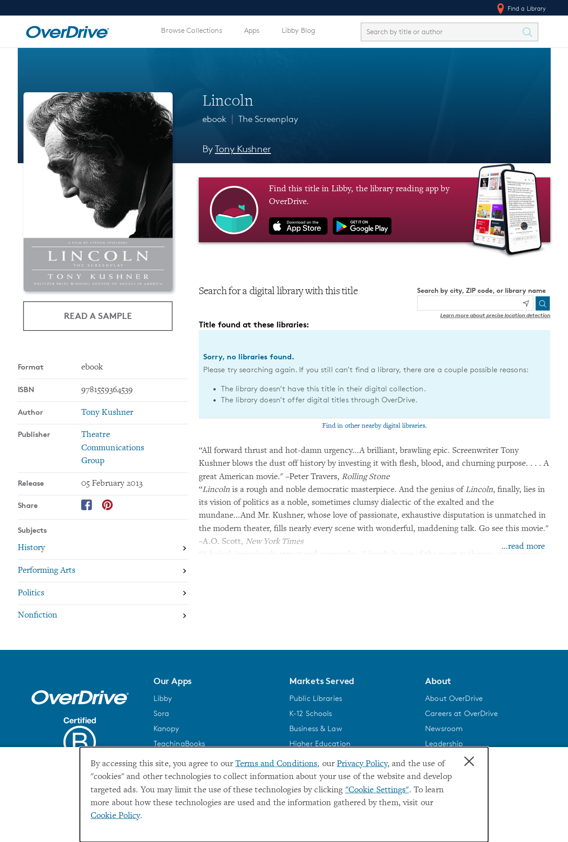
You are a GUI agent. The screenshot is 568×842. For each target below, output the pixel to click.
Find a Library (520, 8)
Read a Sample (98, 315)
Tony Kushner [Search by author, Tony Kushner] (243, 148)
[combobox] (441, 31)
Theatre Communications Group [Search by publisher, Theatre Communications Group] (113, 448)
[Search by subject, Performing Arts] (103, 571)
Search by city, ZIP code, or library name (481, 290)
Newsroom (444, 728)
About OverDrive (454, 698)
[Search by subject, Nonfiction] (103, 616)
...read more (523, 547)
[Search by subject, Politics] (103, 593)
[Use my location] (526, 303)
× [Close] (469, 762)
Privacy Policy (362, 764)
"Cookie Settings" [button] (377, 790)
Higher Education (320, 743)
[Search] (543, 303)
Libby (163, 698)
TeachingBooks (179, 743)
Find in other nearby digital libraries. (374, 425)
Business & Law (315, 728)
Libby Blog (298, 30)
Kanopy (166, 728)
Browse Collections (191, 30)
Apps (252, 30)
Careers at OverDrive (461, 713)
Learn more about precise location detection (495, 315)
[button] (216, 681)
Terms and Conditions (276, 764)
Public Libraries (315, 698)
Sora (162, 713)
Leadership (444, 743)
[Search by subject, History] (103, 548)
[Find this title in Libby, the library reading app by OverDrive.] (375, 209)
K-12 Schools (310, 713)
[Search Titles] (530, 32)
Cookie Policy (115, 816)
